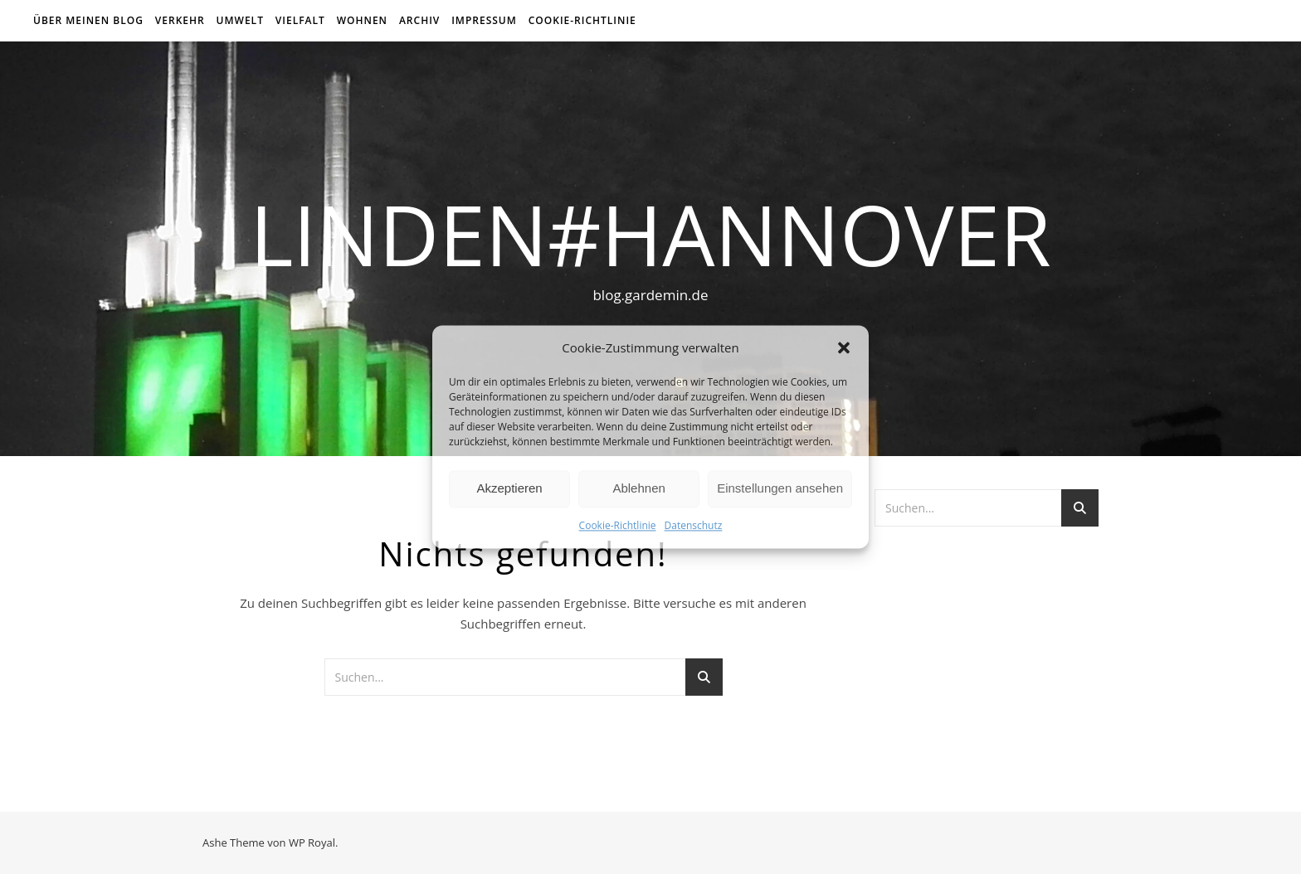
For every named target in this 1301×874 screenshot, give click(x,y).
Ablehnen (638, 489)
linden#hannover (650, 233)
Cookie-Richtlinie (617, 525)
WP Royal (312, 842)
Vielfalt (300, 20)
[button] (844, 348)
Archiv (419, 20)
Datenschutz (694, 525)
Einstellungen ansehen (780, 489)
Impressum (484, 20)
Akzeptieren (509, 489)
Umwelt (240, 20)
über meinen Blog (88, 20)
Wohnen (362, 20)
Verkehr (180, 20)
